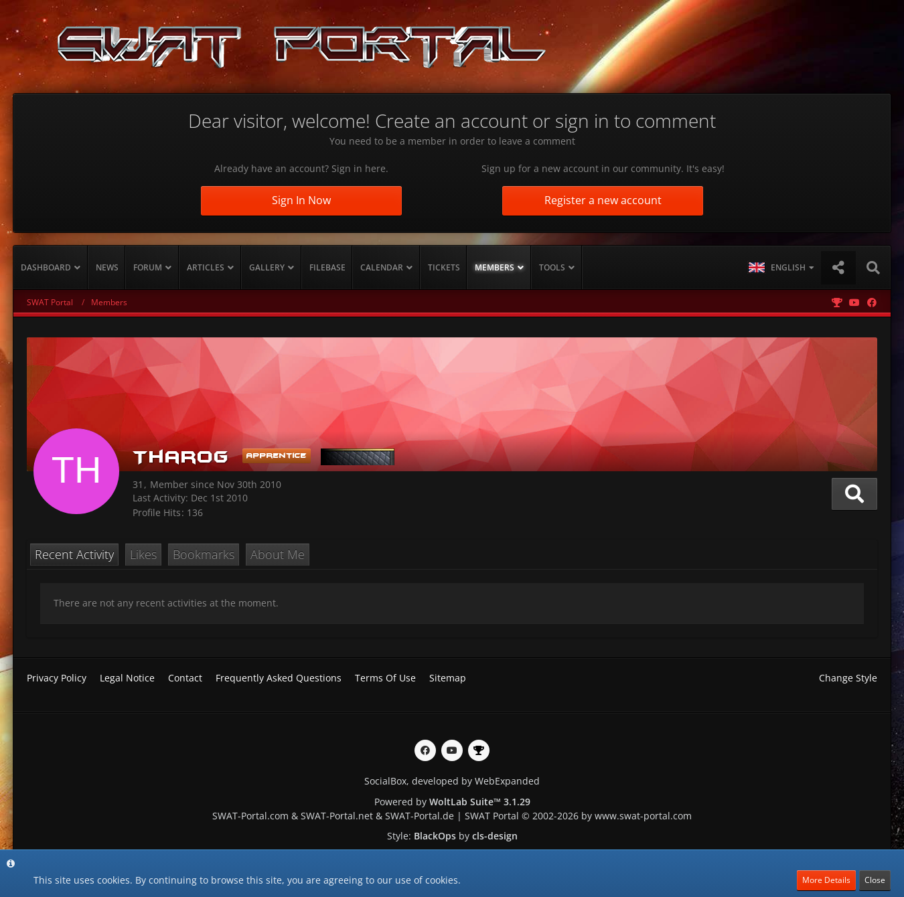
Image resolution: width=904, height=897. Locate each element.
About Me (277, 554)
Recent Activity (74, 554)
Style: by (452, 835)
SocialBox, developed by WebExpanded (452, 780)
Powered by (452, 801)
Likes (143, 554)
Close (874, 880)
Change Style (848, 677)
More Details (826, 880)
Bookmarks (203, 554)
